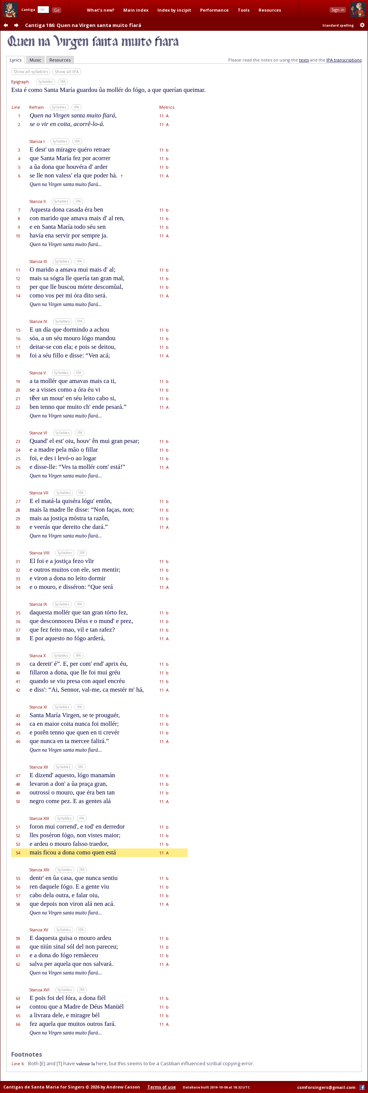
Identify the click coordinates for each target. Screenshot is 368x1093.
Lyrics (15, 60)
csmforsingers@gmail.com (326, 1087)
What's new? (100, 10)
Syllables (46, 81)
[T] (59, 1063)
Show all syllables (30, 71)
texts (304, 60)
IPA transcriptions (344, 60)
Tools (244, 10)
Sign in (337, 9)
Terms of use (161, 1087)
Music (35, 60)
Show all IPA (67, 71)
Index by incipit (174, 10)
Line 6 (18, 1063)
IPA (63, 81)
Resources (270, 10)
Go (57, 10)
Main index (135, 10)
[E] (42, 1063)
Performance (214, 10)
